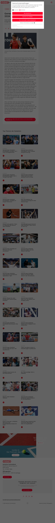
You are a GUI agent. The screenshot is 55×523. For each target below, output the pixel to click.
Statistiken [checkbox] (23, 10)
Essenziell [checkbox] (16, 10)
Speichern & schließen (27, 16)
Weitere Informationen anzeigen (27, 22)
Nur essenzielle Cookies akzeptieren (27, 20)
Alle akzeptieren (27, 13)
